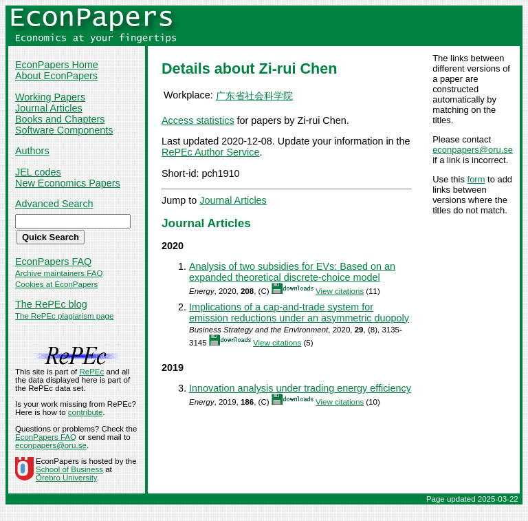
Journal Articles (48, 108)
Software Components (64, 130)
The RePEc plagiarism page (64, 316)
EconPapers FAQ (53, 261)
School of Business (69, 469)
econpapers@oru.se (472, 150)
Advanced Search (54, 203)
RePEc (91, 372)
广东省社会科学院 (254, 95)
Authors (32, 150)
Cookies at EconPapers (56, 284)
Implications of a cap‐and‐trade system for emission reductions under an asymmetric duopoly (299, 312)
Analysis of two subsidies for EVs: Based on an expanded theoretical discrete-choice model (292, 272)
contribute (85, 412)
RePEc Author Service (210, 152)
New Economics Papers (67, 183)
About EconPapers (56, 75)
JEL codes (38, 172)
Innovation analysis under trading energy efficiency (300, 388)
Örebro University (66, 478)
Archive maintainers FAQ (58, 273)
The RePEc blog (51, 304)
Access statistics (198, 120)
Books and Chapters (59, 119)
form (476, 179)
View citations (340, 291)
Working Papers (50, 97)
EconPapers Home (56, 64)
